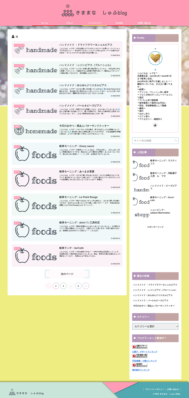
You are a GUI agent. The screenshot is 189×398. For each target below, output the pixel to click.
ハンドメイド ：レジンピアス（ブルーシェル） (155, 290)
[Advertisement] (155, 248)
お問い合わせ (173, 389)
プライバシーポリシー (154, 389)
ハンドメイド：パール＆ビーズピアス (150, 300)
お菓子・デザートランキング (144, 352)
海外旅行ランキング (141, 370)
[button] (175, 140)
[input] (155, 140)
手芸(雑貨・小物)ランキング (144, 361)
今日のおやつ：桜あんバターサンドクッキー (154, 306)
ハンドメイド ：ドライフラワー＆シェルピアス (155, 285)
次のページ (67, 274)
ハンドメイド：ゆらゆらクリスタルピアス (153, 295)
